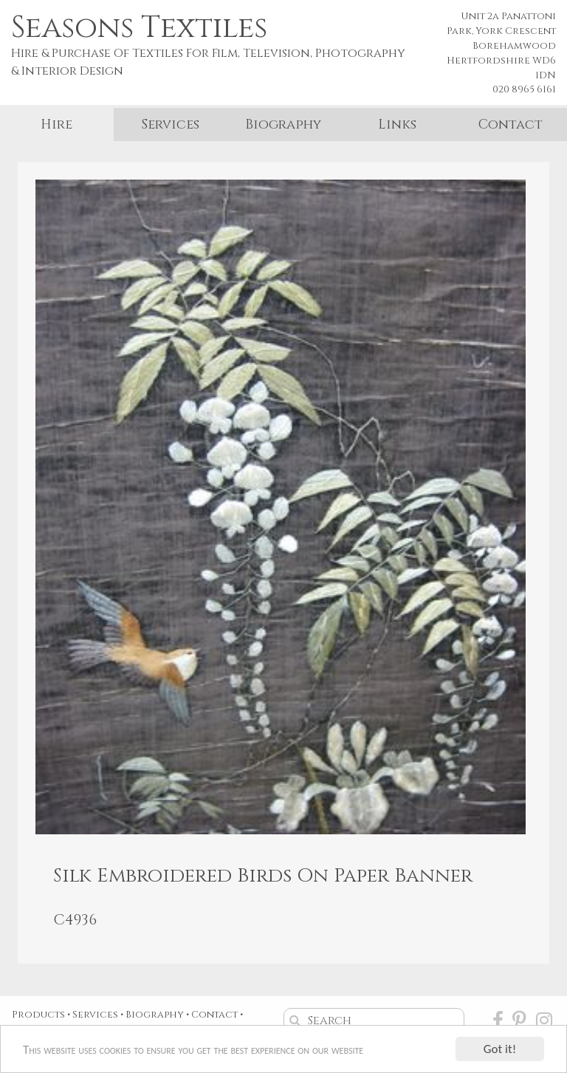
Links (397, 124)
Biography (283, 124)
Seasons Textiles (139, 28)
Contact (510, 124)
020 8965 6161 (524, 89)
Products (38, 1014)
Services (170, 124)
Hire (56, 124)
